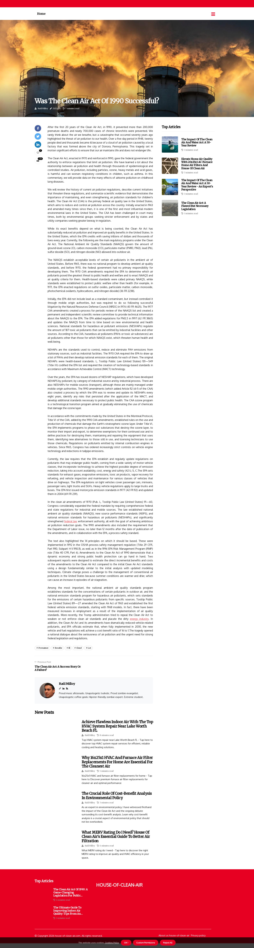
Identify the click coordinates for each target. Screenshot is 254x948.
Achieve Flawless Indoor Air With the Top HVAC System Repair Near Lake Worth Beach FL (117, 726)
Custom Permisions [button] (145, 942)
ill (69, 648)
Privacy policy (198, 935)
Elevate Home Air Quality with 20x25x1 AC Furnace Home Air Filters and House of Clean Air (197, 163)
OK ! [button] (126, 942)
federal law (70, 521)
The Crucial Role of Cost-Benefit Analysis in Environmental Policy (117, 795)
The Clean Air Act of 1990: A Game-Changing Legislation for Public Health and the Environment (70, 892)
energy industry (139, 618)
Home (41, 14)
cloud (79, 648)
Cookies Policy (111, 942)
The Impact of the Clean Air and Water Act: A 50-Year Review (196, 142)
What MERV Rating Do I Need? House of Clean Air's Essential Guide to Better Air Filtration (116, 836)
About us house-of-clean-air (174, 935)
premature (43, 648)
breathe (58, 648)
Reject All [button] (167, 942)
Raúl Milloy (43, 108)
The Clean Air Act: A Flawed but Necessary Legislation (194, 206)
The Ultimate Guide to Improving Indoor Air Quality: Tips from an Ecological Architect (67, 910)
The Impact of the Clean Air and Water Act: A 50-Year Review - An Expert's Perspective (197, 185)
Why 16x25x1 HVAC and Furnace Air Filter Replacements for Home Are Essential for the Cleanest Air (117, 762)
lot (89, 648)
